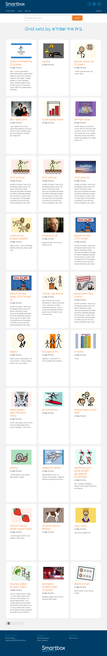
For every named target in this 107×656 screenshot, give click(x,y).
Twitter (94, 4)
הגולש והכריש (50, 410)
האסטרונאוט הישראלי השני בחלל (18, 413)
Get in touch (73, 638)
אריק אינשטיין (50, 235)
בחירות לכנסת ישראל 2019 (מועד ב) (20, 296)
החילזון (14, 468)
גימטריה (79, 351)
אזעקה (46, 61)
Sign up (27, 11)
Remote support (43, 638)
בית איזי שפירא (15, 68)
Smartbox (22, 640)
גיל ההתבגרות (50, 351)
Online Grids (10, 11)
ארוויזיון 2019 (17, 177)
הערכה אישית (82, 584)
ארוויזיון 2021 (49, 177)
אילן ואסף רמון (18, 119)
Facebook (89, 4)
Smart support (42, 640)
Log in (20, 11)
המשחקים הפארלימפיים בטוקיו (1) (50, 587)
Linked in (99, 4)
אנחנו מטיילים (82, 119)
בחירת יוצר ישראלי (52, 293)
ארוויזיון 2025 (81, 177)
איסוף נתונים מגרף (52, 119)
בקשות (14, 351)
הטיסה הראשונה (51, 468)
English (98, 11)
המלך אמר (80, 526)
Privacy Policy (10, 638)
